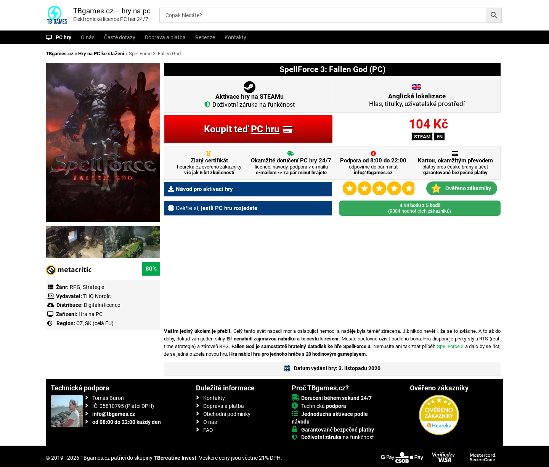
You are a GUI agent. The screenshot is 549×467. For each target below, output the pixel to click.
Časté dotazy (119, 37)
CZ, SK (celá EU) (95, 323)
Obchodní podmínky (226, 414)
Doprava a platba (165, 37)
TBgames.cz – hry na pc (112, 10)
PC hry (63, 37)
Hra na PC (90, 314)
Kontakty (235, 37)
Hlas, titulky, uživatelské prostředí (417, 100)
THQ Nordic (97, 296)
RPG (75, 287)
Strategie (93, 287)
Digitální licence (101, 305)
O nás (88, 37)
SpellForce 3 (450, 346)
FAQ (208, 430)
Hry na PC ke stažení (101, 53)
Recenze (205, 37)
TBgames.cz (60, 53)
